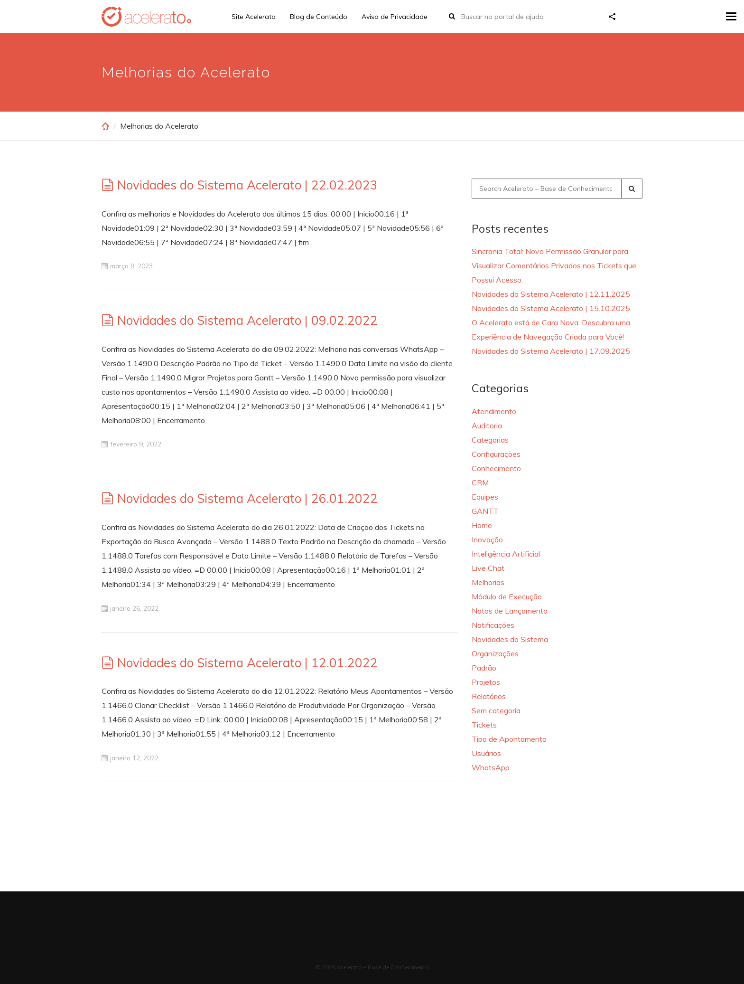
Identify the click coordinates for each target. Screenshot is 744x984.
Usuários (486, 753)
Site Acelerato (254, 16)
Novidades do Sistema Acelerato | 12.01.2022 (247, 663)
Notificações (493, 625)
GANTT (485, 511)
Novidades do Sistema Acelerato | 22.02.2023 (247, 185)
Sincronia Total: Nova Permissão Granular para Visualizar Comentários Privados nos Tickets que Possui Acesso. (554, 265)
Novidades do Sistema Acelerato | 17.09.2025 (551, 351)
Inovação (487, 539)
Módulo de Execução (507, 596)
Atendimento (494, 411)
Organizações (495, 653)
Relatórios (489, 696)
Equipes (485, 496)
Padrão (484, 667)
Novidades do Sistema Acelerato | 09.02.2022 (247, 320)
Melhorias (488, 582)
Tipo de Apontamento (509, 739)
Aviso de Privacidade (395, 16)
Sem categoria (496, 710)
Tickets (484, 724)
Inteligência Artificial (506, 553)
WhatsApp (491, 767)
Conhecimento (496, 468)
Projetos (486, 682)
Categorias (490, 440)
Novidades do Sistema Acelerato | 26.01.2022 (247, 498)
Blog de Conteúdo (318, 16)
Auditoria (487, 425)
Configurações (496, 454)
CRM (480, 482)
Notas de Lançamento (510, 610)
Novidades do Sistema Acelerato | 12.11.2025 (551, 294)
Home (482, 525)
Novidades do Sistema (510, 639)
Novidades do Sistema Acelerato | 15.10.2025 (551, 308)
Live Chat (488, 568)
